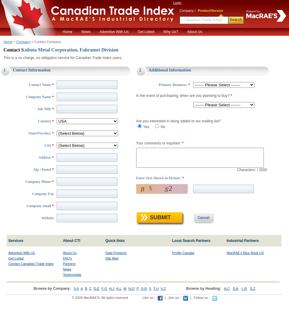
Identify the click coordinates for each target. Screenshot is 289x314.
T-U (156, 301)
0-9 (76, 301)
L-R (244, 301)
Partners (69, 276)
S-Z (252, 301)
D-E (96, 301)
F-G (104, 301)
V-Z (163, 301)
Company (23, 42)
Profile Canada (183, 265)
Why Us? (170, 32)
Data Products (116, 265)
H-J (111, 301)
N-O (131, 301)
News (86, 32)
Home (67, 32)
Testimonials (72, 287)
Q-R (144, 301)
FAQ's (67, 271)
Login (177, 3)
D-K (236, 301)
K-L (119, 301)
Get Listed (146, 32)
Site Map (112, 271)
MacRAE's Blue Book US (245, 265)
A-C (227, 301)
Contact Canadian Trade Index (31, 276)
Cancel (198, 230)
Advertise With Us (114, 32)
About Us (194, 32)
